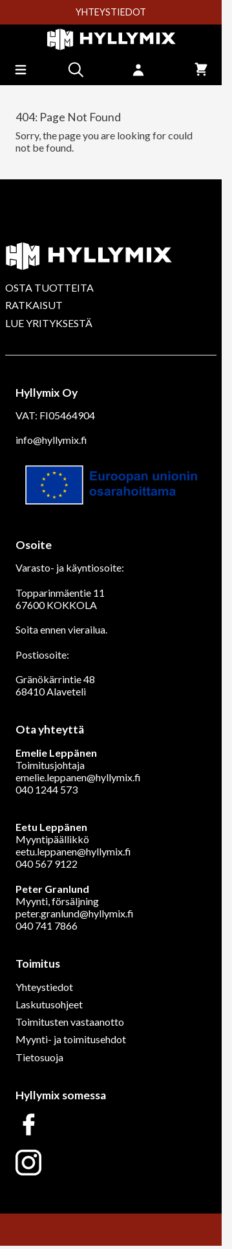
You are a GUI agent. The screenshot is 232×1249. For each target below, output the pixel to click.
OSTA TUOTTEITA (49, 287)
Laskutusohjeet (49, 1004)
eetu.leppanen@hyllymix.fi (73, 851)
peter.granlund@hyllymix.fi (75, 913)
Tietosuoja (39, 1057)
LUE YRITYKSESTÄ (48, 323)
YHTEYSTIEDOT (111, 12)
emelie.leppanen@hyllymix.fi (78, 777)
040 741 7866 (47, 925)
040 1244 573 (47, 789)
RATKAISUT (34, 305)
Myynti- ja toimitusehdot (71, 1039)
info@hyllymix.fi (51, 440)
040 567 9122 (47, 863)
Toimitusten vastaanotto (70, 1021)
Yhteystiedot (44, 987)
